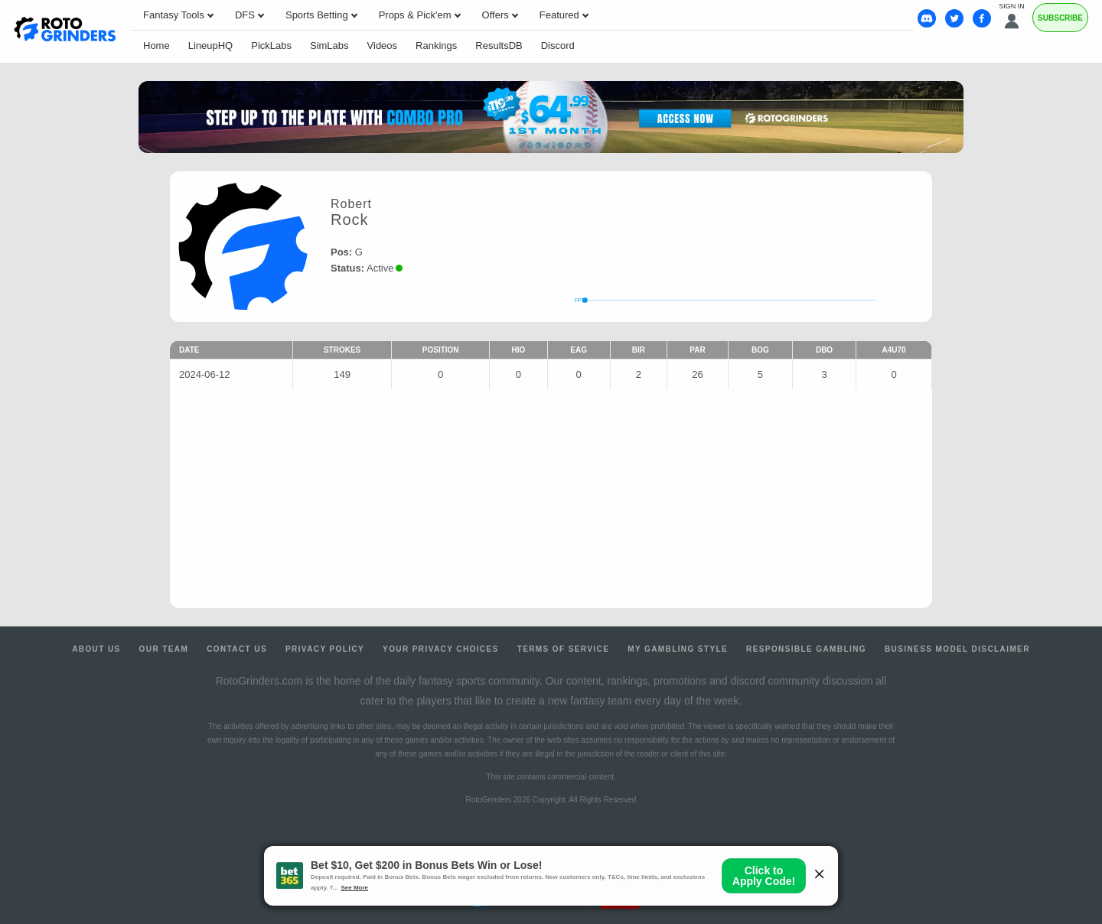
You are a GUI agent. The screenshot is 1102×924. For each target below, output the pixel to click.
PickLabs (271, 45)
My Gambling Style (678, 649)
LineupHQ (210, 45)
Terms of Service (563, 649)
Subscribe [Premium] (1060, 18)
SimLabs (329, 45)
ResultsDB (498, 45)
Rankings (436, 45)
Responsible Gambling (806, 649)
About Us (96, 649)
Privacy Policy (324, 649)
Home (156, 45)
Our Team (164, 649)
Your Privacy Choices (441, 649)
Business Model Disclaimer (957, 649)
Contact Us (237, 649)
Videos (382, 45)
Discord (558, 45)
